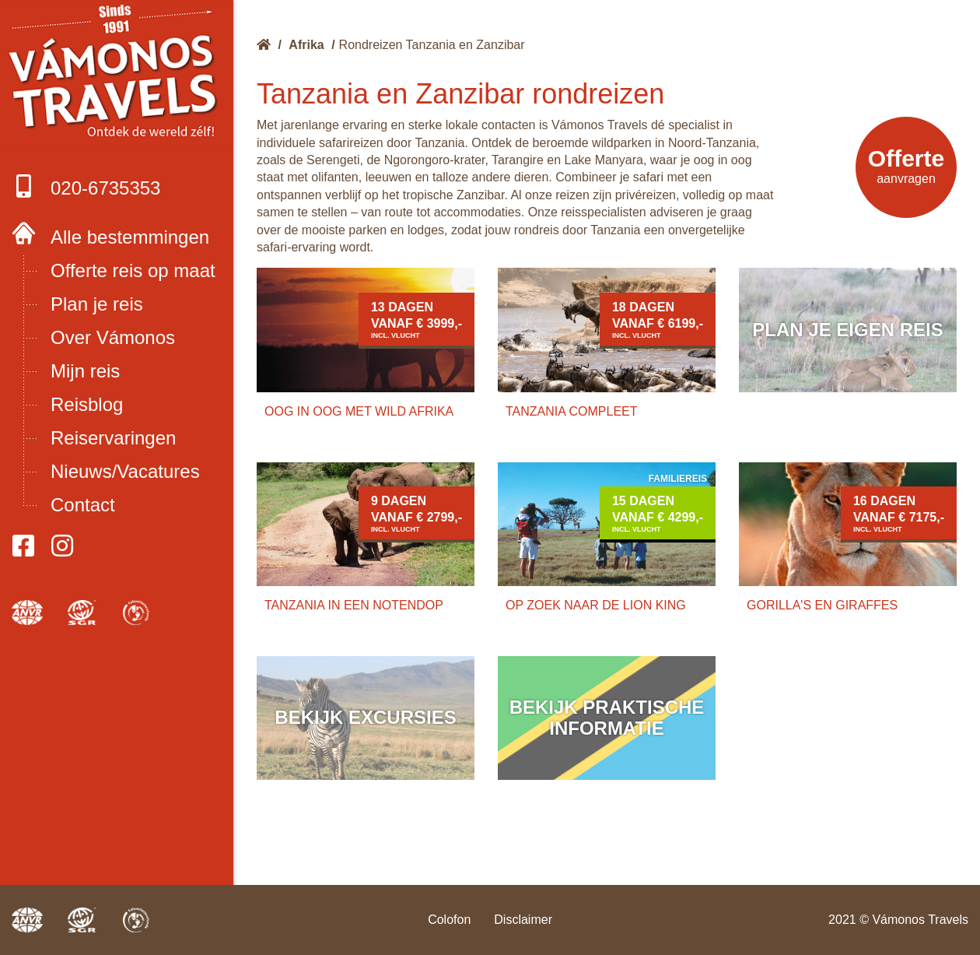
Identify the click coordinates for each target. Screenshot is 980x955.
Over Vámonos (113, 337)
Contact (83, 504)
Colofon (449, 919)
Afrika (306, 44)
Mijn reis (85, 370)
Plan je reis (97, 303)
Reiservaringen (113, 437)
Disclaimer (523, 919)
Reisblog (87, 404)
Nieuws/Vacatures (125, 471)
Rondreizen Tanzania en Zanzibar (432, 44)
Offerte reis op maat (133, 270)
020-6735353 (86, 186)
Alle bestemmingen (130, 237)
